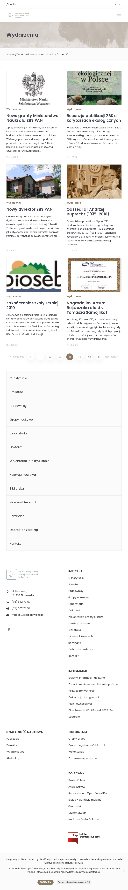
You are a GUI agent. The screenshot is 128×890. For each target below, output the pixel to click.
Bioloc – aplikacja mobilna (84, 800)
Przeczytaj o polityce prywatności (74, 882)
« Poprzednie (17, 356)
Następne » (111, 356)
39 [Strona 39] (50, 357)
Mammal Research (23, 502)
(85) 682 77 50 (21, 602)
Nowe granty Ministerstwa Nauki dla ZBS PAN (32, 118)
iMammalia (75, 806)
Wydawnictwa (15, 752)
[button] (119, 17)
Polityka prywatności (81, 691)
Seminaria (17, 516)
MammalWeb (77, 813)
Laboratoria (18, 433)
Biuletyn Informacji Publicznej (86, 678)
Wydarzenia (47, 54)
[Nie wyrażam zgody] (124, 871)
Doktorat (16, 447)
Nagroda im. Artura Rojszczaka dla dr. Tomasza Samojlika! (87, 307)
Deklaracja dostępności (83, 697)
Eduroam (74, 717)
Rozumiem (45, 882)
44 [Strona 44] (99, 357)
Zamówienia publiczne (82, 758)
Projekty (11, 745)
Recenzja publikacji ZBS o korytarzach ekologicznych (94, 118)
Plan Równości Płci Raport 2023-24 (90, 710)
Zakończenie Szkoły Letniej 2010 (32, 305)
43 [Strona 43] (89, 357)
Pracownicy (18, 406)
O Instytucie (18, 378)
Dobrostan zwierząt (24, 530)
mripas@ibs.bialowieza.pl (27, 615)
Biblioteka (17, 488)
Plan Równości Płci (80, 704)
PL (120, 4)
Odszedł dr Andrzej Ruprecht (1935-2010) (88, 212)
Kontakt (15, 544)
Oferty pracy (76, 739)
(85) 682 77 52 (21, 608)
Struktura (16, 392)
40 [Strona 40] (59, 357)
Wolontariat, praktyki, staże (29, 461)
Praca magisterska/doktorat (86, 745)
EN (115, 4)
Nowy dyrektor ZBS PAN (29, 209)
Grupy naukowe (21, 420)
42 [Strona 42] (79, 357)
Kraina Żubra (76, 780)
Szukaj (13, 4)
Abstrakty (12, 758)
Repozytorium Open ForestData (88, 793)
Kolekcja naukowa (23, 475)
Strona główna (14, 54)
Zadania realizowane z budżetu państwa (93, 684)
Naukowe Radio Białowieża (84, 819)
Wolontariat (76, 752)
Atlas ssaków (76, 787)
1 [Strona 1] (30, 357)
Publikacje (12, 739)
